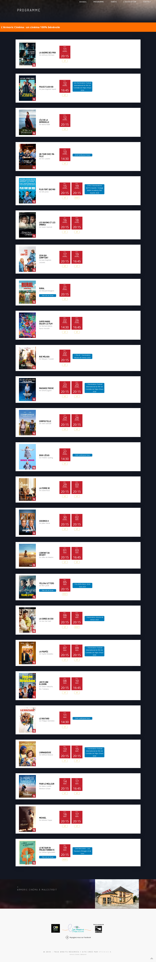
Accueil (83, 2)
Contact (147, 2)
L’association (130, 2)
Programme (99, 2)
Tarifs (114, 2)
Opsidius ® (105, 952)
